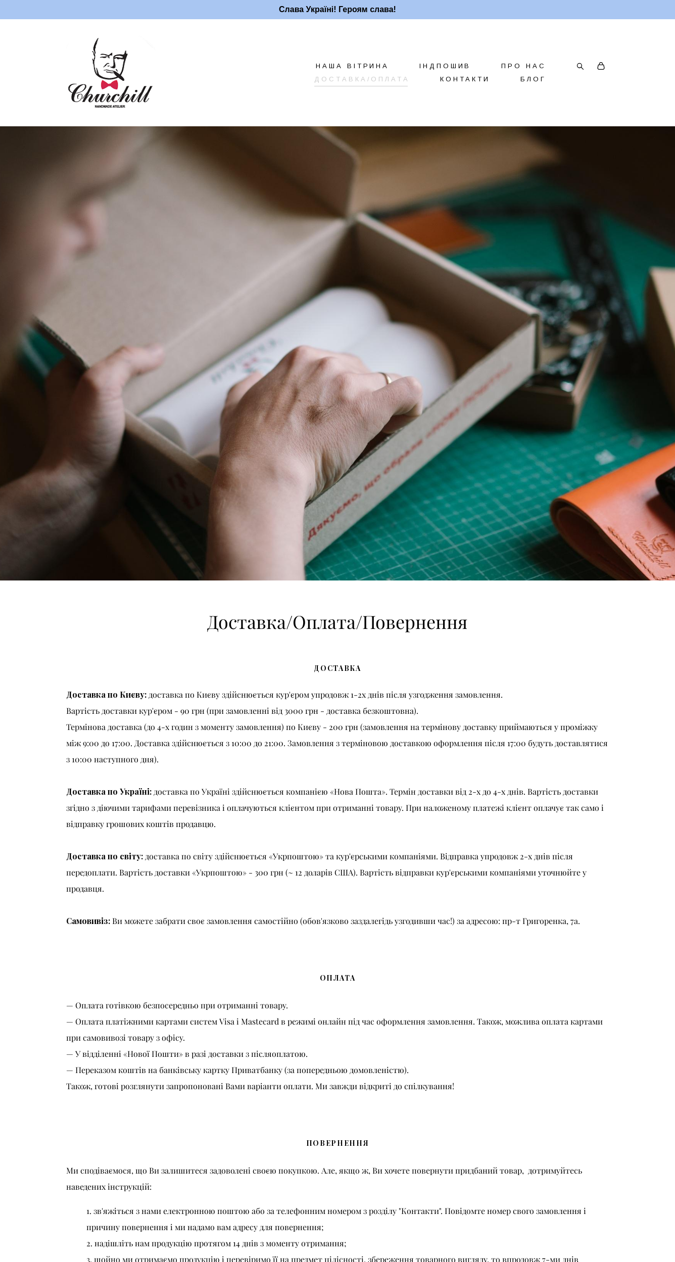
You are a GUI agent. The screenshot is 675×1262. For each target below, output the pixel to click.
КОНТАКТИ (465, 79)
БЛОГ (533, 79)
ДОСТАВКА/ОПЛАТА (362, 79)
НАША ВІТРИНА (352, 66)
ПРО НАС (523, 66)
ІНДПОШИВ (445, 66)
